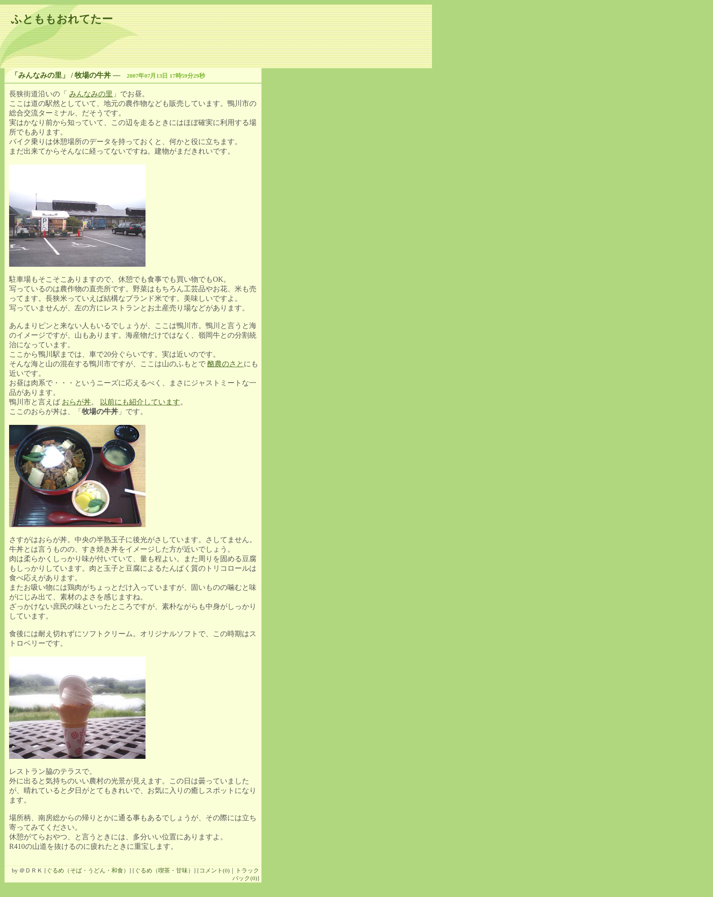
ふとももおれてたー (62, 19)
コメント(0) (214, 870)
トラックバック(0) (245, 874)
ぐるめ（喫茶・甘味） (164, 870)
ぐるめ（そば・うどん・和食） (87, 870)
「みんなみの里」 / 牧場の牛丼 (61, 75)
